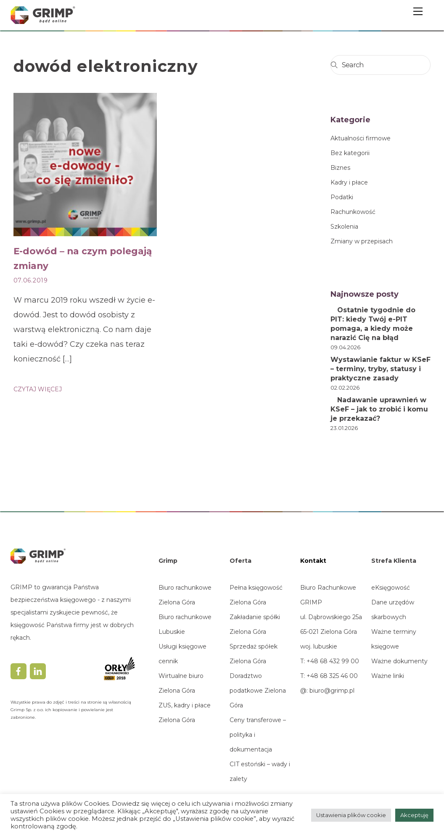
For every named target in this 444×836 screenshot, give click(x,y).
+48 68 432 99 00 (332, 661)
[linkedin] (38, 671)
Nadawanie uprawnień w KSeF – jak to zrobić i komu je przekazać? (379, 409)
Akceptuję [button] (414, 815)
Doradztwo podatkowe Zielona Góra (258, 690)
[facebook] (18, 671)
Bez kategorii (350, 153)
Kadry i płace (349, 182)
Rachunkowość (352, 212)
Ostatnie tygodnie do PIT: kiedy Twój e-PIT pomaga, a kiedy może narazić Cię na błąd (372, 324)
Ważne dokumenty (399, 661)
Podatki (341, 197)
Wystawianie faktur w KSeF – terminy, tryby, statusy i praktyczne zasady (380, 369)
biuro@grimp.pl (331, 690)
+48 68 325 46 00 (332, 676)
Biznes (340, 167)
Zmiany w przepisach (361, 241)
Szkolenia (344, 226)
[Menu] (418, 11)
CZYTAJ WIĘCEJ (37, 389)
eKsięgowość (390, 587)
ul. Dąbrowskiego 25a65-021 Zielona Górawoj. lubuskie (331, 631)
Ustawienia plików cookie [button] (351, 815)
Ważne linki (387, 676)
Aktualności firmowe (360, 138)
